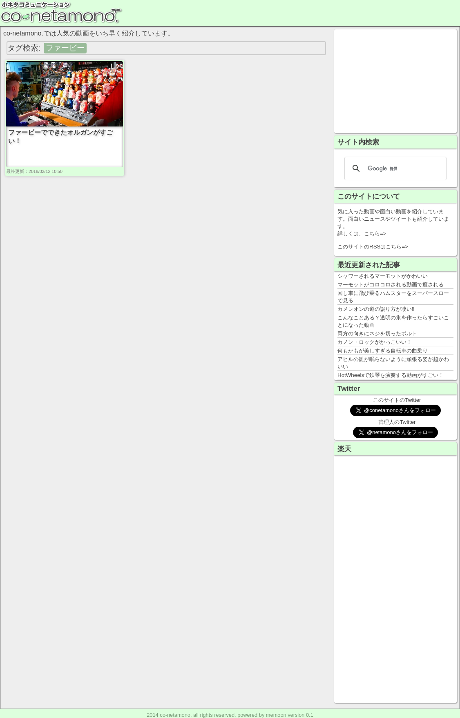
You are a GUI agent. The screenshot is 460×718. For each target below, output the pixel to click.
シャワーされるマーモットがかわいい (382, 276)
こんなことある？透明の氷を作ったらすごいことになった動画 (393, 321)
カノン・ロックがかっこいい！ (374, 342)
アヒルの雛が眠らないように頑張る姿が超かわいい (393, 363)
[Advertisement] (395, 80)
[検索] (394, 168)
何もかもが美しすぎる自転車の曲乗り (382, 351)
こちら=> (375, 233)
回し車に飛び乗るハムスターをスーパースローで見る (393, 297)
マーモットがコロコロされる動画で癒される (390, 284)
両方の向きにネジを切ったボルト (377, 333)
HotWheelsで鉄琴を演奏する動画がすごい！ (390, 375)
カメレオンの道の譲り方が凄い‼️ (376, 309)
